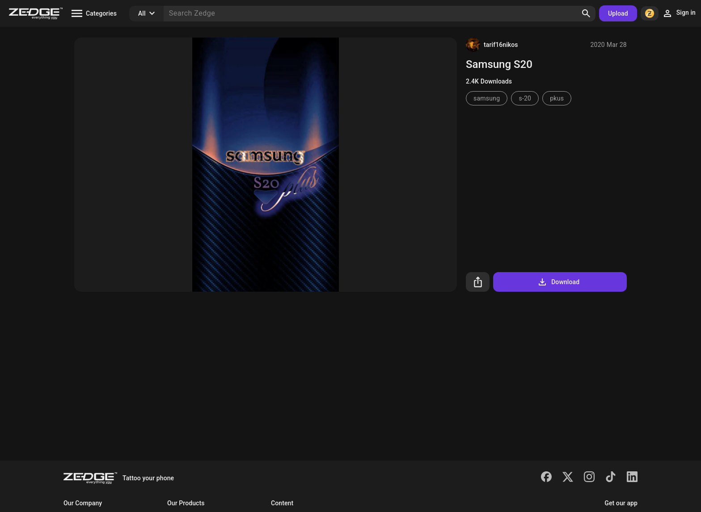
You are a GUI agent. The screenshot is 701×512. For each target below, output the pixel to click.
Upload (618, 13)
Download (558, 282)
